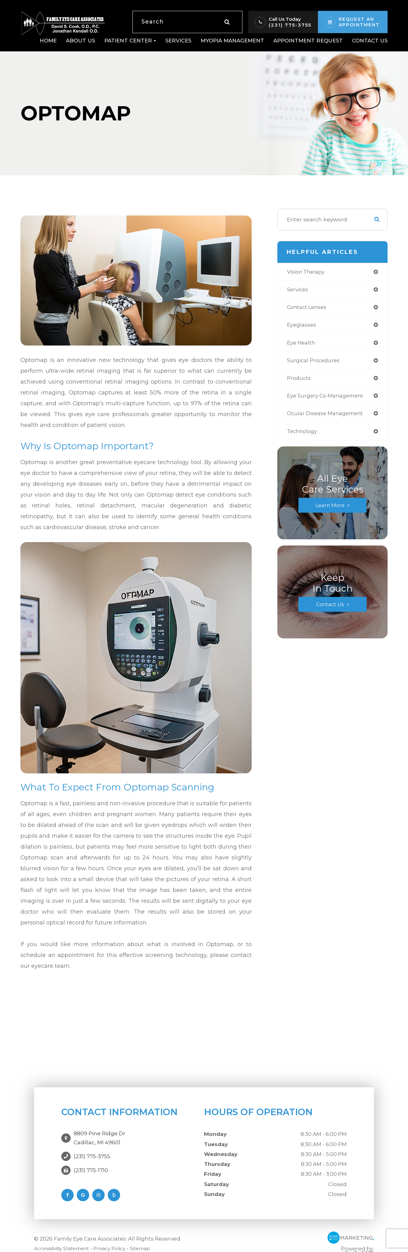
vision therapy (307, 272)
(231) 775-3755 (290, 25)
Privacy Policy (119, 1245)
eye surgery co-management (328, 399)
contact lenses (308, 308)
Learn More (330, 509)
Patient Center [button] (130, 40)
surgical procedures (315, 362)
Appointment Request (308, 40)
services (298, 290)
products (299, 381)
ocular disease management (327, 417)
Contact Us (370, 40)
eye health (302, 344)
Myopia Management (232, 40)
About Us (80, 40)
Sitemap (152, 1245)
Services (178, 40)
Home (48, 40)
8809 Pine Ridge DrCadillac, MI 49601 (99, 1135)
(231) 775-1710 (91, 1165)
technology (303, 435)
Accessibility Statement (65, 1245)
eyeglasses (302, 326)
